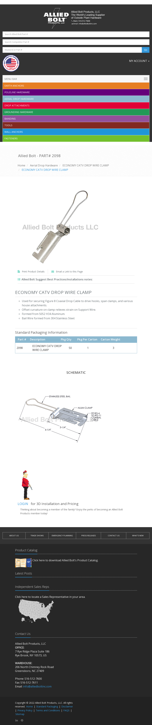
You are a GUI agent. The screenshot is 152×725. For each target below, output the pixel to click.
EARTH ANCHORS (14, 85)
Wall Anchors (13, 131)
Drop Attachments (16, 105)
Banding (10, 118)
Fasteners (11, 138)
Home (21, 165)
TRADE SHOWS (37, 535)
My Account (139, 61)
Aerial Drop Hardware (19, 98)
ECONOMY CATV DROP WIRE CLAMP (86, 165)
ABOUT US (14, 535)
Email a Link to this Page (69, 271)
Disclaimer (67, 706)
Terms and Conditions (48, 710)
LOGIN (23, 503)
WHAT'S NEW (138, 535)
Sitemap (19, 714)
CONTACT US (113, 535)
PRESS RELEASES (88, 535)
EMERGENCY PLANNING (62, 535)
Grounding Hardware (18, 112)
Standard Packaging (47, 706)
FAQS (66, 710)
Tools (8, 125)
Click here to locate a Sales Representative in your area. (50, 597)
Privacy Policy (24, 710)
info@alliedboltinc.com (37, 686)
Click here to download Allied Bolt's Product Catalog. (65, 560)
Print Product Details (33, 271)
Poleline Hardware (17, 92)
